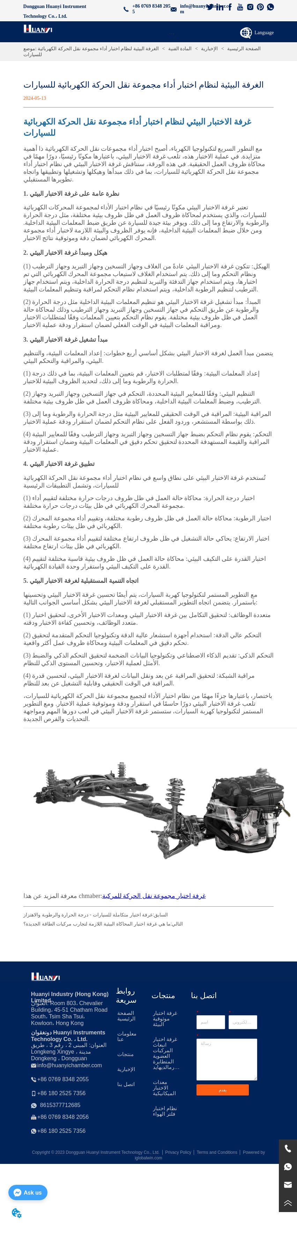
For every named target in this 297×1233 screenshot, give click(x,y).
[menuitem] (172, 33)
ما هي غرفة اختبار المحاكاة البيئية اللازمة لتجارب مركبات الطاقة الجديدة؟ (97, 924)
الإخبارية (209, 48)
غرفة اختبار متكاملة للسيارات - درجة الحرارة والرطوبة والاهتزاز (88, 915)
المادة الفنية (180, 48)
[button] (171, 34)
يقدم (223, 1089)
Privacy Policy (178, 1152)
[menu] (172, 33)
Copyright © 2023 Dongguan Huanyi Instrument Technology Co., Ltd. (96, 1152)
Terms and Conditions (217, 1152)
